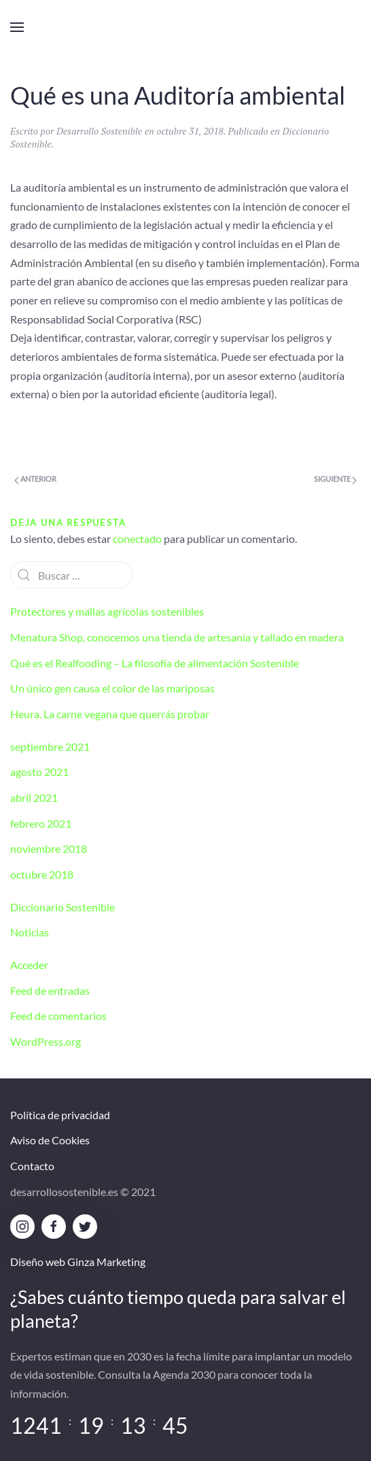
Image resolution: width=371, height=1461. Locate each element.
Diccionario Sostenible (62, 906)
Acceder (29, 964)
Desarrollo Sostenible (99, 130)
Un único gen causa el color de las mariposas (112, 688)
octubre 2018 (41, 874)
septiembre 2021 (50, 746)
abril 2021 (34, 797)
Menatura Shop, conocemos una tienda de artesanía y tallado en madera (177, 637)
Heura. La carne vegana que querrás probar (109, 713)
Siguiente (335, 479)
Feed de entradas (50, 990)
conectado (137, 538)
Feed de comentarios (58, 1015)
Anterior (35, 479)
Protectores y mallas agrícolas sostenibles (107, 611)
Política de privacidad (60, 1114)
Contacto (32, 1165)
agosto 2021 (39, 771)
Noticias (29, 932)
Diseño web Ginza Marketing (77, 1261)
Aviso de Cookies (50, 1139)
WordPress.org (45, 1041)
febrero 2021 (40, 823)
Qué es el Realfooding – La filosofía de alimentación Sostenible (154, 662)
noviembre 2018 (48, 848)
